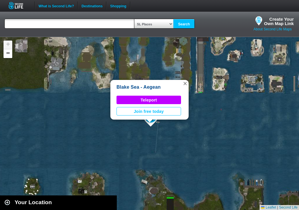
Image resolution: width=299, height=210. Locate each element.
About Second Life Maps (272, 29)
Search (184, 24)
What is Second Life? (56, 5)
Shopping (118, 5)
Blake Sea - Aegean (139, 87)
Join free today (149, 111)
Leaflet (268, 207)
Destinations (91, 5)
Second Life (19, 5)
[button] (185, 83)
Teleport (149, 100)
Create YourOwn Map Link (279, 21)
